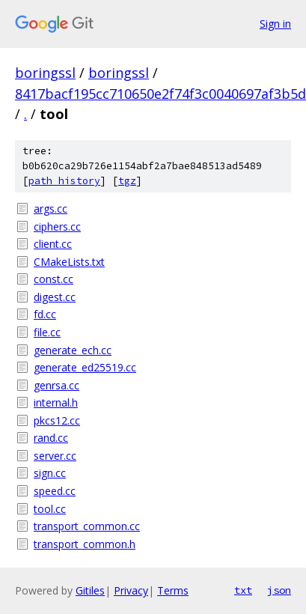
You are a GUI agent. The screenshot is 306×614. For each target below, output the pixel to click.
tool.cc (50, 509)
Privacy (131, 590)
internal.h (56, 402)
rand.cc (51, 438)
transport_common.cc (87, 526)
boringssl (45, 73)
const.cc (53, 279)
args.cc (50, 208)
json (279, 590)
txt (243, 590)
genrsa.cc (56, 385)
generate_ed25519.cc (85, 367)
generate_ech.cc (72, 350)
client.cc (53, 244)
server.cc (55, 456)
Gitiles (90, 590)
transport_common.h (84, 544)
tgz (127, 180)
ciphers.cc (57, 226)
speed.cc (55, 491)
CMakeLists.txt (69, 262)
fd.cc (45, 314)
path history (64, 180)
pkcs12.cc (57, 420)
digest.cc (55, 297)
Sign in (275, 23)
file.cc (47, 332)
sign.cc (50, 473)
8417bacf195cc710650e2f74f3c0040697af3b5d (160, 94)
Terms (173, 590)
